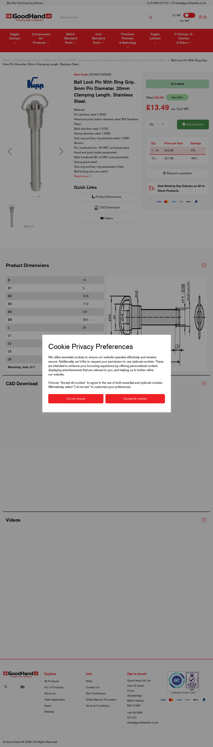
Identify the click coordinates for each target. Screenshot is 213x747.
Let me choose (75, 398)
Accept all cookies (135, 398)
